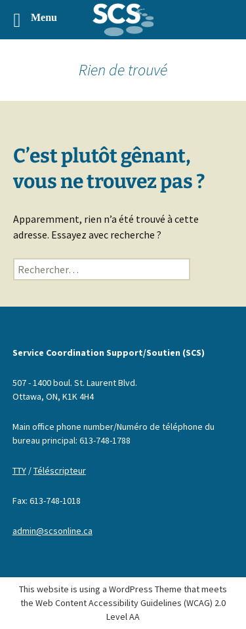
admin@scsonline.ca (52, 531)
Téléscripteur (59, 470)
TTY (19, 470)
